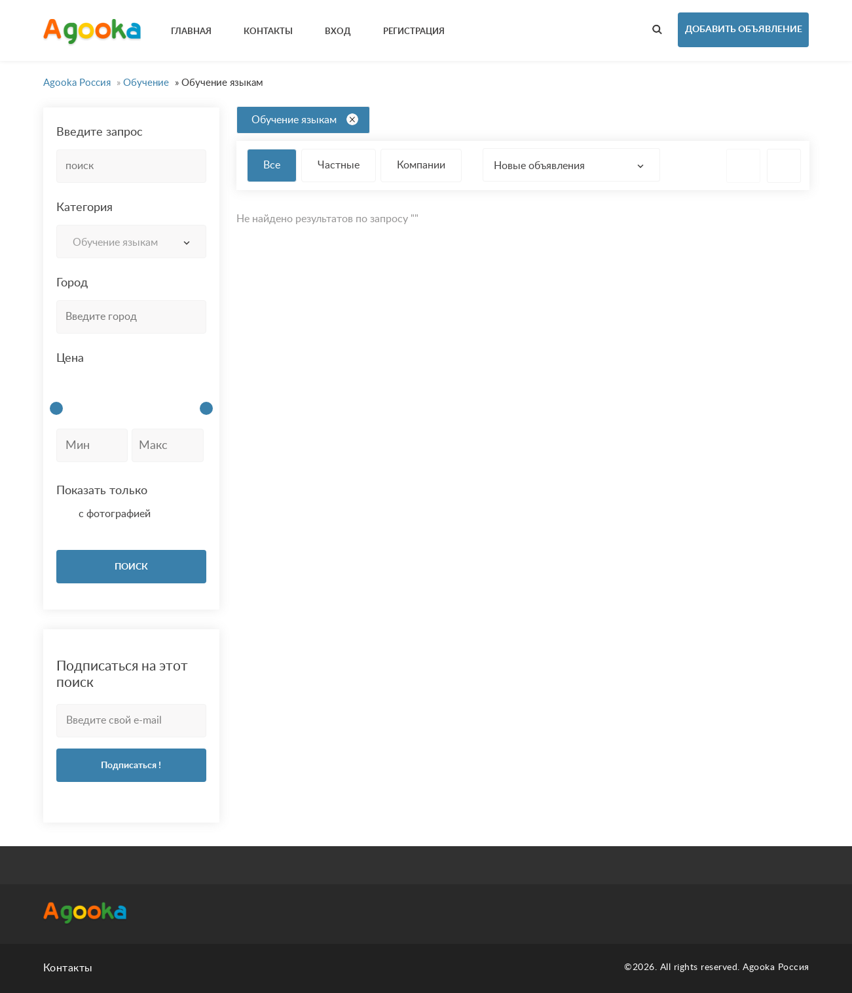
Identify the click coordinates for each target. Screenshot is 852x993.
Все (271, 165)
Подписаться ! (131, 765)
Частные (339, 165)
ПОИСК (131, 567)
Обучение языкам (304, 119)
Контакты (68, 968)
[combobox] (131, 241)
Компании (421, 165)
